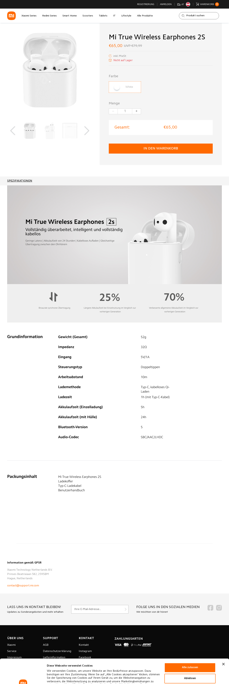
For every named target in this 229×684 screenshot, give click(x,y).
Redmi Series (49, 16)
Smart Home (69, 16)
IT (114, 16)
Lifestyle (126, 16)
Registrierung (145, 4)
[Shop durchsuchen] (199, 15)
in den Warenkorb (160, 148)
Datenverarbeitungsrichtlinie (66, 667)
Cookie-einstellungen (60, 677)
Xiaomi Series (28, 16)
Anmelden (166, 4)
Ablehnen (190, 654)
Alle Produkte (145, 16)
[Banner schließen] (223, 639)
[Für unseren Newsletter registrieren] (99, 609)
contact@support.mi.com (23, 585)
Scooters (87, 16)
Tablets (103, 16)
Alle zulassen (190, 643)
